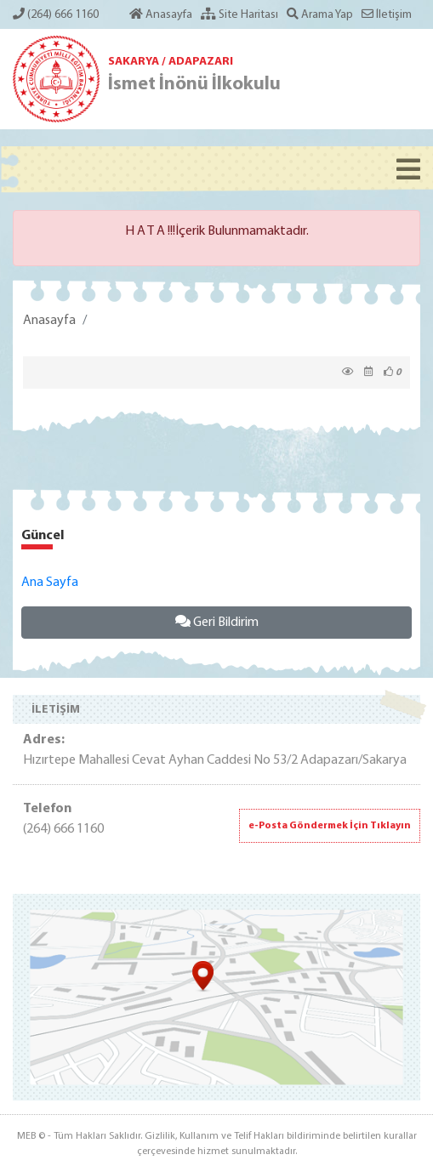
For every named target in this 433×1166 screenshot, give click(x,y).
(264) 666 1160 (56, 15)
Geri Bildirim (217, 621)
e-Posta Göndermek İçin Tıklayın (329, 826)
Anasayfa (49, 320)
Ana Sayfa (49, 582)
